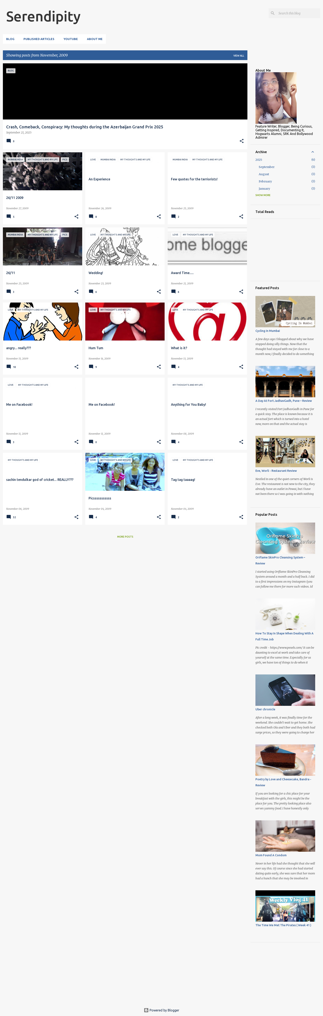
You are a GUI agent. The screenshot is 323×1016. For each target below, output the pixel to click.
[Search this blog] (298, 13)
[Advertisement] (51, 548)
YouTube (70, 39)
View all (238, 55)
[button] (241, 141)
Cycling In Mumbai (267, 330)
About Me (95, 39)
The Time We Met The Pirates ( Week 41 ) (283, 925)
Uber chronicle (265, 709)
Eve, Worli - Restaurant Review (276, 470)
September (267, 167)
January (264, 188)
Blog (10, 39)
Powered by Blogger (161, 1010)
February (265, 181)
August (264, 174)
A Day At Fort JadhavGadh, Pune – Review (283, 400)
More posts (125, 536)
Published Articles (38, 39)
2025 (258, 160)
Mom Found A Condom (271, 855)
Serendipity (43, 16)
